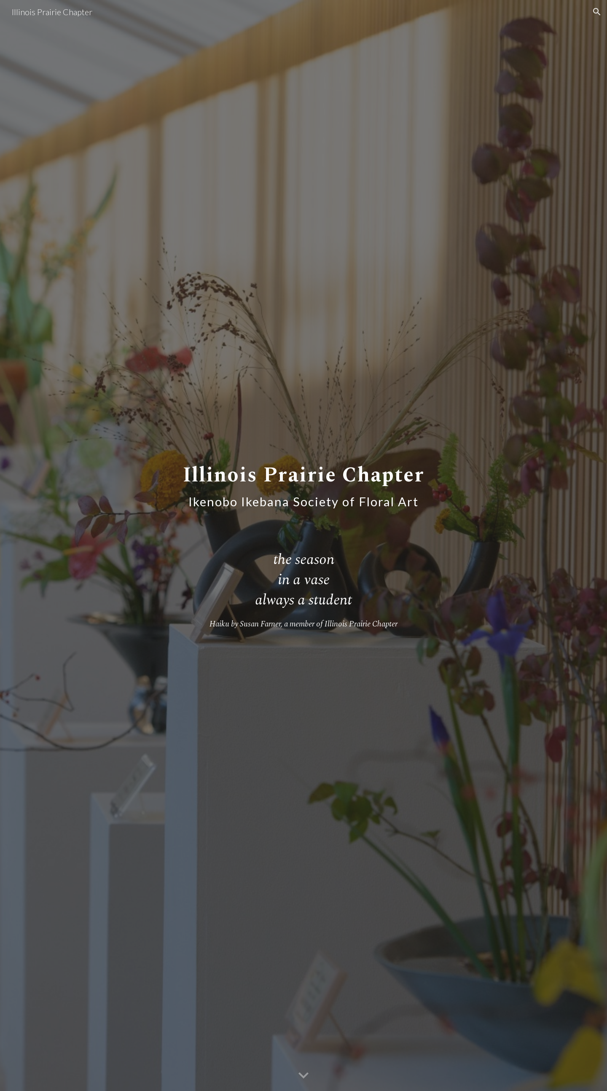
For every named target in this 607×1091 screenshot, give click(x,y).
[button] (597, 12)
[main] (303, 481)
